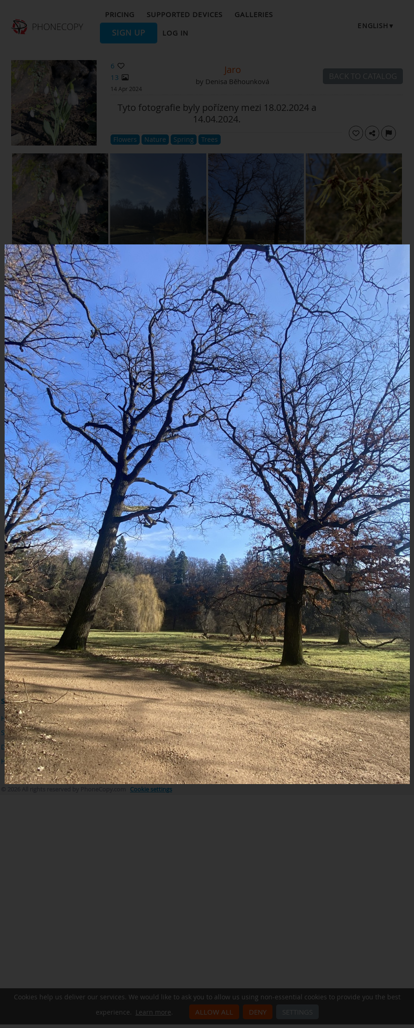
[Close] (407, 246)
